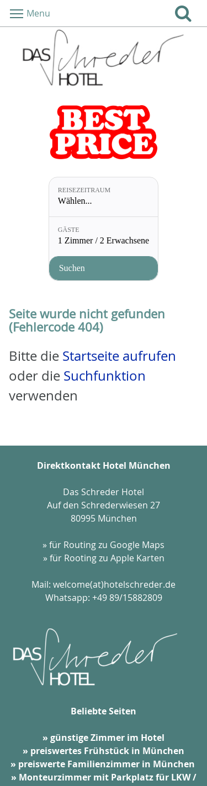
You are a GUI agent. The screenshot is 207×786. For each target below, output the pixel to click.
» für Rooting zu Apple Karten (103, 558)
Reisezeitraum (84, 190)
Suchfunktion (104, 375)
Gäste (68, 230)
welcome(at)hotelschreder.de (114, 584)
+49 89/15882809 (127, 598)
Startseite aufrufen (119, 356)
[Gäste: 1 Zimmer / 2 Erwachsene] (103, 236)
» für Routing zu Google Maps (103, 545)
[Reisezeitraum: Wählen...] (103, 196)
